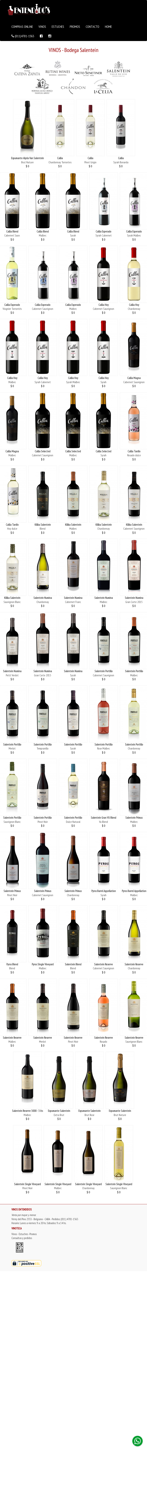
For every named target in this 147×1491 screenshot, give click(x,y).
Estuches (23, 1234)
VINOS (42, 26)
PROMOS (75, 26)
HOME (108, 26)
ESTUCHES (58, 26)
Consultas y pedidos (21, 1238)
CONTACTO (92, 26)
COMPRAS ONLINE (22, 26)
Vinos (14, 1234)
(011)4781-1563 (22, 36)
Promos (33, 1234)
